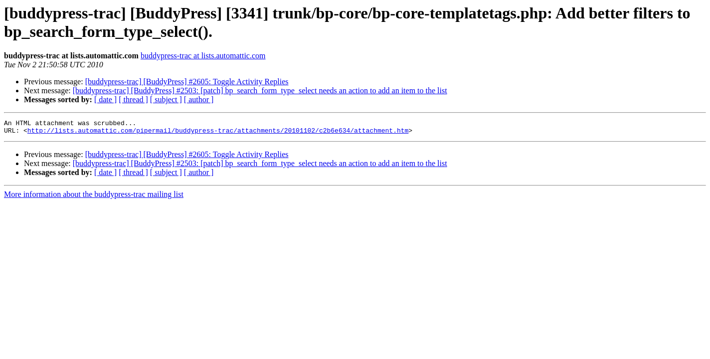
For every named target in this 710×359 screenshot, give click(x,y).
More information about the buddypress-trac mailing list (93, 197)
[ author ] (199, 99)
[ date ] (105, 99)
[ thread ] (133, 99)
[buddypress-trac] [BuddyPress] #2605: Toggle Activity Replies (187, 81)
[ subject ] (166, 99)
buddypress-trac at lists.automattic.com (203, 55)
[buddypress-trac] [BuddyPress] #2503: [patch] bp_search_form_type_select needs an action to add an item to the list (260, 90)
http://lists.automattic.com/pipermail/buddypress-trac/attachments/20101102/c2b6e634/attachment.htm (217, 133)
